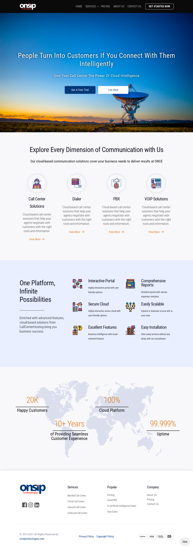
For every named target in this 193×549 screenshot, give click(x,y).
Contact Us (153, 504)
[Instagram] (30, 505)
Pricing (105, 6)
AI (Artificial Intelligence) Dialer (120, 505)
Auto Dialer (112, 511)
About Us (152, 495)
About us (118, 6)
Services (90, 6)
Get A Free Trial (80, 89)
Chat (184, 541)
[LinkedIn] (36, 505)
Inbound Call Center (77, 507)
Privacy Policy (86, 536)
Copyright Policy (105, 536)
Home (79, 6)
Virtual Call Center (76, 501)
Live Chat (113, 89)
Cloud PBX (112, 500)
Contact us (134, 6)
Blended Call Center (77, 495)
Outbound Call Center (77, 513)
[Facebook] (24, 505)
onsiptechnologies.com (32, 538)
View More (37, 239)
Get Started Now (159, 6)
